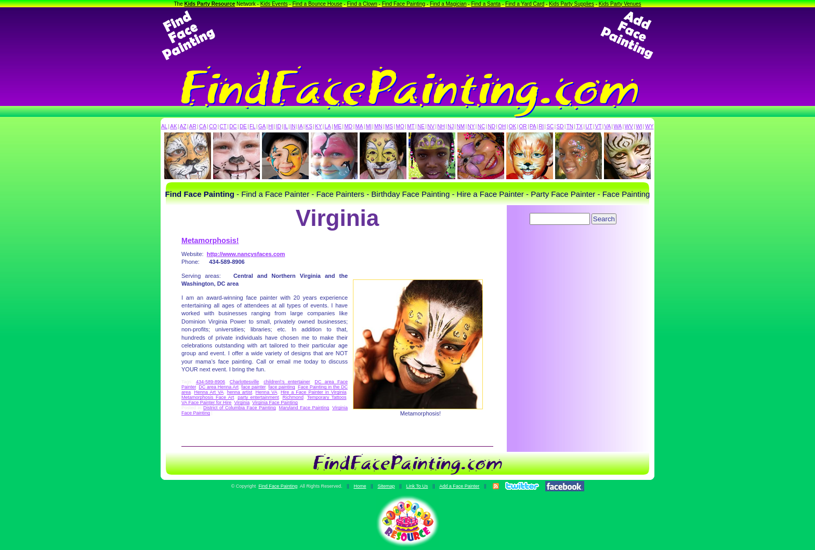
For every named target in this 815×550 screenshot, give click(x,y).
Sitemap (386, 486)
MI (369, 126)
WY (649, 126)
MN (378, 126)
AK (173, 126)
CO (213, 126)
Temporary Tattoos (327, 397)
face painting (281, 387)
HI (270, 126)
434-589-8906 (210, 381)
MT (410, 126)
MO (400, 126)
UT (588, 126)
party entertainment (258, 397)
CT (223, 126)
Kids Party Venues (620, 4)
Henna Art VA (209, 392)
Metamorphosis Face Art (207, 397)
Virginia (241, 402)
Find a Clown (362, 4)
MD (349, 126)
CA (202, 126)
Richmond (293, 397)
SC (550, 126)
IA (300, 126)
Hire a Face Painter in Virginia (314, 392)
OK (512, 126)
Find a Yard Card (524, 4)
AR (192, 126)
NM (461, 126)
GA (262, 126)
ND (491, 126)
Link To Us (417, 486)
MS (389, 126)
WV (629, 126)
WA (618, 126)
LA (328, 126)
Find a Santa (486, 4)
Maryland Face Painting (304, 407)
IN (292, 126)
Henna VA (267, 392)
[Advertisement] (407, 35)
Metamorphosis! (210, 240)
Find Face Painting (403, 4)
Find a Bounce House (317, 4)
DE (243, 126)
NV (431, 126)
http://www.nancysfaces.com (246, 254)
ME (337, 126)
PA (533, 126)
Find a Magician (448, 4)
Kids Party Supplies (571, 4)
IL (286, 126)
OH (502, 126)
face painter (253, 387)
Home (359, 486)
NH (440, 126)
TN (570, 126)
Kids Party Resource (210, 4)
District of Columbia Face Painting (239, 407)
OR (523, 126)
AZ (183, 126)
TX (579, 126)
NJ (451, 126)
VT (598, 126)
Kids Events (274, 4)
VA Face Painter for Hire (206, 402)
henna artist (239, 392)
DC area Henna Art (219, 387)
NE (421, 126)
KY (318, 126)
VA (607, 126)
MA (359, 126)
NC (481, 126)
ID (278, 126)
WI (639, 126)
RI (541, 126)
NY (471, 126)
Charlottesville (244, 381)
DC (232, 126)
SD (560, 126)
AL (164, 126)
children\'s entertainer (287, 381)
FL (252, 126)
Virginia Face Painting (274, 402)
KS (309, 126)
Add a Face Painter (459, 486)
